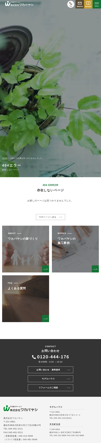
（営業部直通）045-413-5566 (18, 436)
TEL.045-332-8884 (58, 435)
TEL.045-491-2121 (13, 429)
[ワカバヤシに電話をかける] (70, 4)
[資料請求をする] (88, 4)
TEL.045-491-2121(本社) (61, 418)
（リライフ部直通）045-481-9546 (20, 439)
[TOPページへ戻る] (19, 4)
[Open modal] (96, 4)
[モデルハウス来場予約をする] (79, 4)
